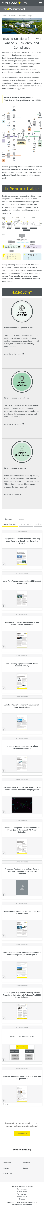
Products (26, 1163)
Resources (8, 519)
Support (26, 1168)
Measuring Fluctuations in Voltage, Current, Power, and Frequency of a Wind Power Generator (22, 871)
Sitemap (22, 1199)
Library (6, 1168)
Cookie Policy (22, 1196)
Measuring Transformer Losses (22, 1036)
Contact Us (22, 1134)
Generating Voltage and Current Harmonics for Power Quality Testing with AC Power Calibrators (22, 830)
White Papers (26, 524)
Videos (21, 519)
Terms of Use (22, 1194)
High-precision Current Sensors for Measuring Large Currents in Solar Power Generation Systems (22, 541)
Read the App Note (12, 494)
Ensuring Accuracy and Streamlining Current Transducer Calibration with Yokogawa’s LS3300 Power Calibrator (22, 995)
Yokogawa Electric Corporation (22, 1186)
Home (4, 16)
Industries (12, 16)
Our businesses (22, 1189)
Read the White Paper (14, 354)
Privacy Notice (22, 1191)
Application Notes (10, 524)
